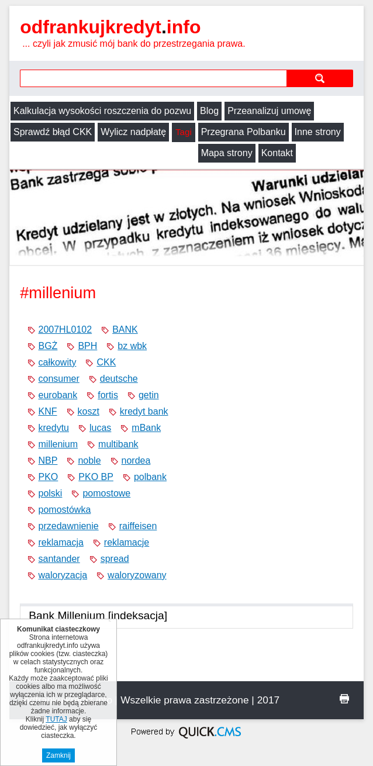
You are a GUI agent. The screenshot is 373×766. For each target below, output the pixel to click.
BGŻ (48, 346)
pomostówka (65, 510)
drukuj (344, 698)
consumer (59, 379)
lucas (100, 428)
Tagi (183, 132)
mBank (146, 428)
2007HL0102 (65, 329)
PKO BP (95, 477)
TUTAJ (56, 719)
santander (59, 559)
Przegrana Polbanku (243, 132)
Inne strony (318, 132)
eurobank (58, 395)
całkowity (58, 362)
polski (51, 493)
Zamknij (58, 755)
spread (115, 559)
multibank (118, 444)
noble (89, 460)
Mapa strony (39, 153)
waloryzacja (63, 575)
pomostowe (106, 493)
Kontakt (89, 153)
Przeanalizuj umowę (269, 111)
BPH (87, 346)
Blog (209, 111)
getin (149, 395)
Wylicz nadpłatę (133, 132)
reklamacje (126, 542)
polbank (150, 477)
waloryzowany (137, 575)
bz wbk (132, 346)
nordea (136, 460)
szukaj (319, 78)
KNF (48, 411)
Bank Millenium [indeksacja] (98, 615)
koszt (88, 411)
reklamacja (61, 542)
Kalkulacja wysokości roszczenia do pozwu (102, 111)
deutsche (119, 379)
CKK (106, 362)
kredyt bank (144, 411)
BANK (125, 329)
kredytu (54, 428)
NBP (48, 460)
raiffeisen (138, 526)
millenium (58, 444)
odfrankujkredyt (110, 26)
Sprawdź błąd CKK (52, 132)
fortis (108, 395)
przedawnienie (69, 526)
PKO (48, 477)
